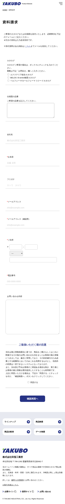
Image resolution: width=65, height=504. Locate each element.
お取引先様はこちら (10, 485)
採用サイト (27, 491)
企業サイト (9, 491)
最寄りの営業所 (17, 480)
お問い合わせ (44, 491)
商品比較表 (9, 432)
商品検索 (39, 422)
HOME (5, 10)
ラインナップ (10, 422)
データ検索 (40, 432)
